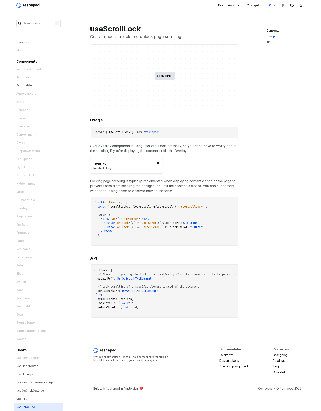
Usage (271, 36)
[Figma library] (283, 5)
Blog (276, 366)
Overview (226, 355)
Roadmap (279, 360)
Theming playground (233, 366)
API (268, 42)
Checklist (279, 372)
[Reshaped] (28, 5)
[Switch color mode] (301, 5)
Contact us (265, 388)
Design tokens (229, 360)
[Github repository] (292, 5)
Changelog (280, 355)
